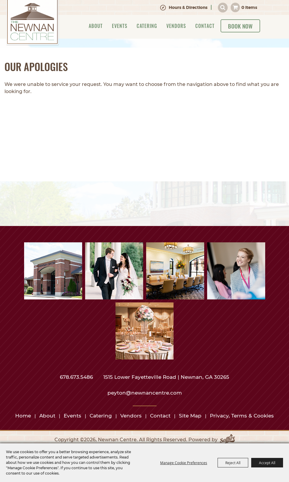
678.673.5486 (77, 377)
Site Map (190, 416)
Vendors (176, 25)
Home (23, 416)
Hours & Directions (188, 7)
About (96, 25)
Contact (205, 25)
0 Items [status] (249, 7)
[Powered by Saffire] (227, 440)
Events (119, 25)
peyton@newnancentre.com (144, 393)
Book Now (240, 26)
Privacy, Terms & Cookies (242, 416)
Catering (147, 25)
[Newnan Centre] (32, 23)
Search (223, 7)
